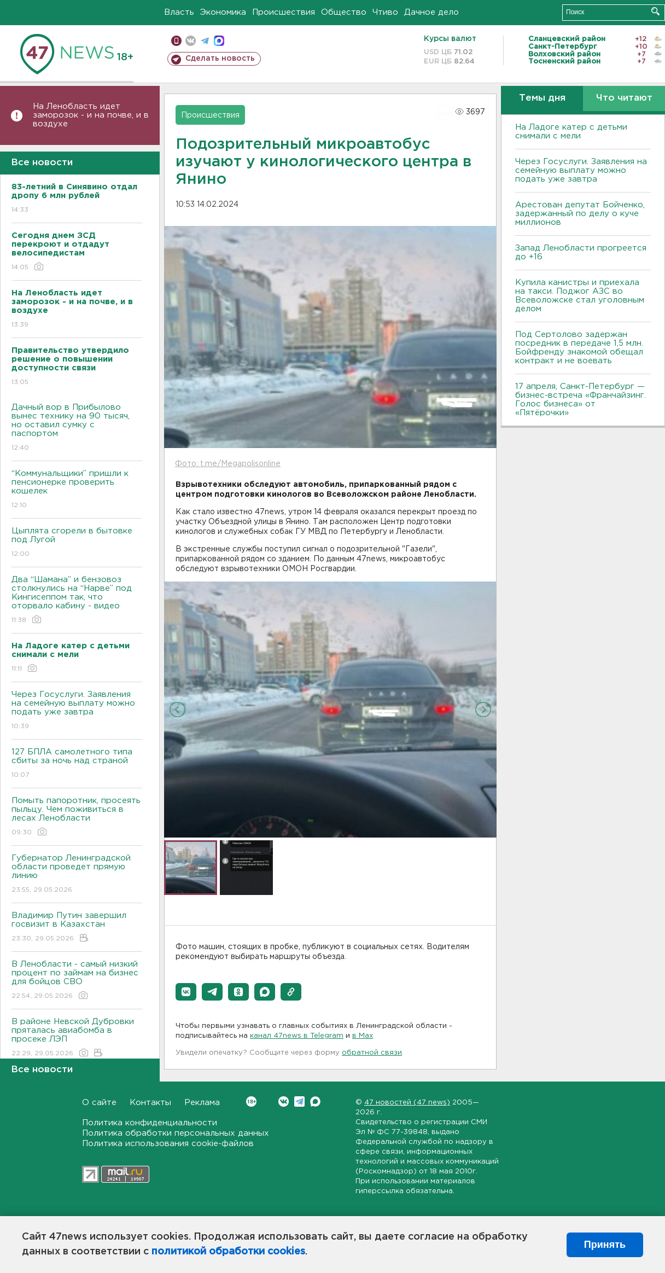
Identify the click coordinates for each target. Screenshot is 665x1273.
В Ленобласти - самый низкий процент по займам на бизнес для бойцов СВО (76, 981)
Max (315, 1101)
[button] (186, 992)
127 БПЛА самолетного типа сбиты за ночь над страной (76, 764)
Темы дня (542, 98)
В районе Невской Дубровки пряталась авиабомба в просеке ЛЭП (76, 1038)
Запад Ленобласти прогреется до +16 (580, 252)
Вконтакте (251, 1101)
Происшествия (283, 12)
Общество (343, 12)
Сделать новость (220, 58)
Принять (605, 1244)
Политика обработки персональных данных (175, 1133)
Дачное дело (431, 12)
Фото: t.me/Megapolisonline (228, 464)
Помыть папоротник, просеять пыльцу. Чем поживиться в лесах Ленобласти (76, 817)
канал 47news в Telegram (296, 1036)
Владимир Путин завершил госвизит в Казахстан (76, 927)
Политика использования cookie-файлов (168, 1143)
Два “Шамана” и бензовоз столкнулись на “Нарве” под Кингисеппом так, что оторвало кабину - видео (76, 600)
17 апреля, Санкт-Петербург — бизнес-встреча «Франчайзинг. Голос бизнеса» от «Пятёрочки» (580, 399)
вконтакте (190, 41)
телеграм (205, 41)
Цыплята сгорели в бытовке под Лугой (76, 543)
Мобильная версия (176, 41)
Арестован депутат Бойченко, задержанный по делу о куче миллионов (580, 213)
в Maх (362, 1036)
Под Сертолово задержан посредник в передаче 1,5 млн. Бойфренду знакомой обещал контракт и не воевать (579, 347)
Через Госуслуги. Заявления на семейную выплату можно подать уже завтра (76, 711)
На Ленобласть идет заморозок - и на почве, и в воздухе (91, 115)
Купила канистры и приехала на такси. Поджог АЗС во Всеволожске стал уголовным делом (579, 295)
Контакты (150, 1102)
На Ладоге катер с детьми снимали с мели (571, 131)
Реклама (202, 1102)
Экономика (223, 12)
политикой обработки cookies (228, 1251)
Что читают (624, 98)
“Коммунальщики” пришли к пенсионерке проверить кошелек (76, 490)
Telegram (299, 1101)
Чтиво (385, 12)
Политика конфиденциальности (149, 1122)
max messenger (219, 41)
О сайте (99, 1102)
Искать (655, 11)
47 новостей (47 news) (407, 1103)
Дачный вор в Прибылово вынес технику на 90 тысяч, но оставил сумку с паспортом (76, 428)
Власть (179, 12)
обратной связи (372, 1053)
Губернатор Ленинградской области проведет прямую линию (76, 874)
